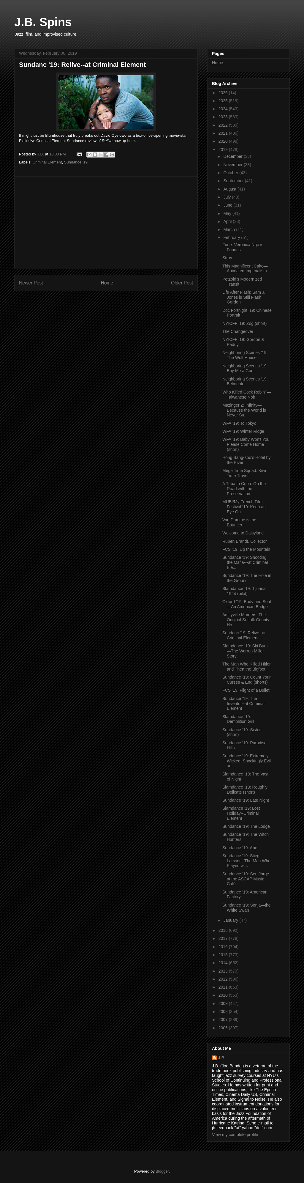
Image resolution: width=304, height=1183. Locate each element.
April (228, 221)
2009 (223, 1003)
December (233, 156)
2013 (223, 971)
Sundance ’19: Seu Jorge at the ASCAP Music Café (245, 878)
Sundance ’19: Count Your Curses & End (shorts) (246, 680)
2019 (223, 149)
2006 (223, 1027)
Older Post (182, 282)
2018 (223, 930)
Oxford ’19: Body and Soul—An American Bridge (246, 604)
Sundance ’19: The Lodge (246, 826)
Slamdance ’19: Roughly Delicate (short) (244, 790)
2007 (223, 1019)
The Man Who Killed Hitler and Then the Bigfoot (246, 666)
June (228, 205)
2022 (223, 125)
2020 (223, 141)
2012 (223, 979)
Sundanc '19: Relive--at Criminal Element (243, 635)
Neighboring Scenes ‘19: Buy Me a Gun (245, 368)
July (227, 197)
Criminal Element (47, 162)
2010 (223, 995)
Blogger (162, 1171)
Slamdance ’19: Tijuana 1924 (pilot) (244, 591)
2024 (223, 108)
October (231, 172)
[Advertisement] (106, 222)
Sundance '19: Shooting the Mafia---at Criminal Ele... (245, 562)
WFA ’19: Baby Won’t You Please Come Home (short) (246, 444)
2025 (223, 100)
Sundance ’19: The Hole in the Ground (246, 578)
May (227, 213)
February (232, 237)
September (234, 180)
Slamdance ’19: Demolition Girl (238, 719)
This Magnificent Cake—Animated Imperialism (245, 268)
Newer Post (31, 282)
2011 (223, 987)
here (131, 141)
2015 (223, 954)
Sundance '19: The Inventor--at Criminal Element (243, 703)
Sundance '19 (76, 162)
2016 (223, 946)
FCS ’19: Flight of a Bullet (246, 690)
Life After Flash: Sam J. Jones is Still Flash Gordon (243, 297)
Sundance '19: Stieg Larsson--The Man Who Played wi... (246, 860)
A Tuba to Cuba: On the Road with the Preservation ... (244, 488)
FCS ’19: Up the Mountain (246, 549)
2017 (223, 938)
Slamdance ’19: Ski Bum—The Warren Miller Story (245, 651)
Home (107, 282)
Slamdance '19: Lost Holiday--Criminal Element (241, 813)
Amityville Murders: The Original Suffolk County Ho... (245, 619)
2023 (223, 116)
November (233, 164)
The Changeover (237, 331)
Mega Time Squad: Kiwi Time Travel (244, 473)
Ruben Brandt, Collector (244, 541)
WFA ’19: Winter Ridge (243, 431)
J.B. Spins (43, 22)
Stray (227, 257)
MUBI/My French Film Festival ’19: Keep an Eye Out (244, 506)
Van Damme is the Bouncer (239, 522)
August (230, 189)
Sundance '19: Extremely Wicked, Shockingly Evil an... (246, 760)
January (231, 920)
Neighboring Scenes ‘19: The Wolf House (245, 355)
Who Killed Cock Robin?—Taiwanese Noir (246, 394)
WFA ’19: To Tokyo (239, 423)
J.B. (222, 1057)
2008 (223, 1011)
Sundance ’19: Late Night (245, 800)
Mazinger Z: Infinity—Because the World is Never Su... (244, 410)
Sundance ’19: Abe (239, 847)
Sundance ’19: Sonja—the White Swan (246, 908)
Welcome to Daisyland (243, 533)
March (229, 229)
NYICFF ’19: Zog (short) (244, 323)
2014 (223, 962)
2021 (223, 133)
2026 (223, 92)
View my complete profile (235, 1134)
